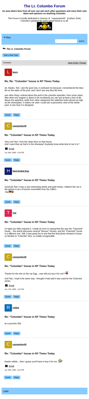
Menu (7, 37)
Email (11, 149)
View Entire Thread (77, 63)
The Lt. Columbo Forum (16, 49)
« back (5, 391)
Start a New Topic (11, 55)
